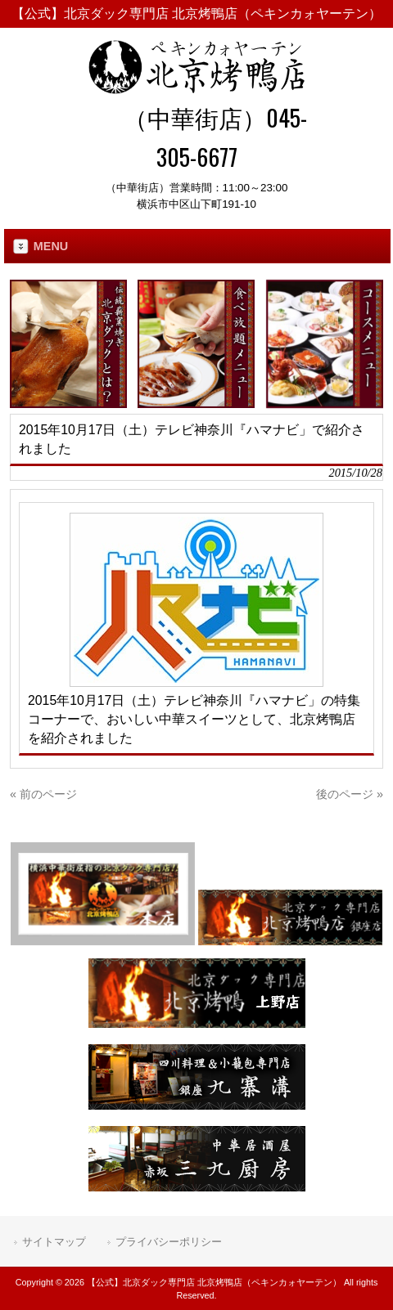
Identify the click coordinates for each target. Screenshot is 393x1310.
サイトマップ (54, 1242)
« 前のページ (43, 794)
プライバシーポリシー (168, 1242)
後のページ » (349, 794)
